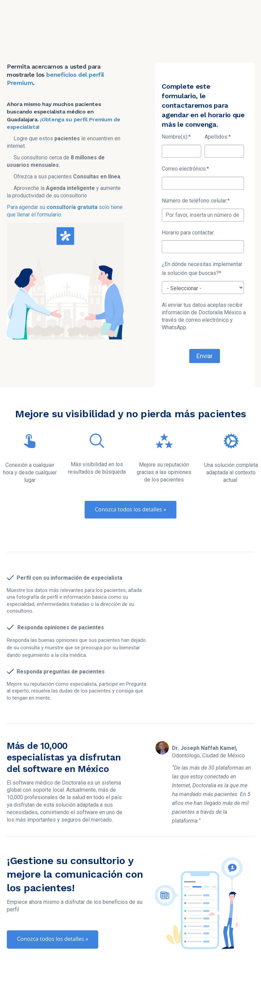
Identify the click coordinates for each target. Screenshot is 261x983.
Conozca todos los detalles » (130, 477)
